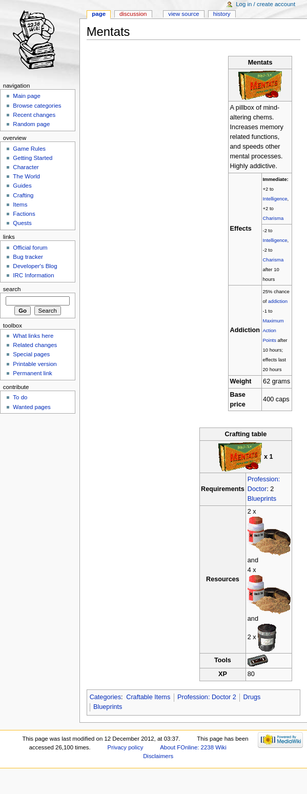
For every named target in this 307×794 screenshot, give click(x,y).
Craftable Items (148, 697)
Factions (24, 214)
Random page (31, 124)
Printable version (34, 364)
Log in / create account (265, 4)
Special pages (31, 354)
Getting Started (32, 158)
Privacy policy (126, 747)
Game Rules (29, 149)
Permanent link (32, 373)
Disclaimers (158, 756)
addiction (278, 301)
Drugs (252, 697)
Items (20, 204)
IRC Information (33, 275)
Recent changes (34, 115)
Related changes (35, 345)
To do (20, 397)
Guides (22, 185)
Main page (26, 96)
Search (12, 289)
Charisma (272, 218)
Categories (105, 697)
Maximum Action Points (272, 330)
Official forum (30, 248)
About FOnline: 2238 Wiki (193, 747)
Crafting (23, 195)
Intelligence (274, 198)
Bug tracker (28, 257)
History (222, 14)
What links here (33, 336)
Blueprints (262, 498)
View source (183, 14)
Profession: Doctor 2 (206, 697)
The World (26, 176)
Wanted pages (31, 407)
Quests (22, 223)
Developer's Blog (35, 266)
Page (99, 14)
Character (25, 167)
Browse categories (37, 106)
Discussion (133, 14)
